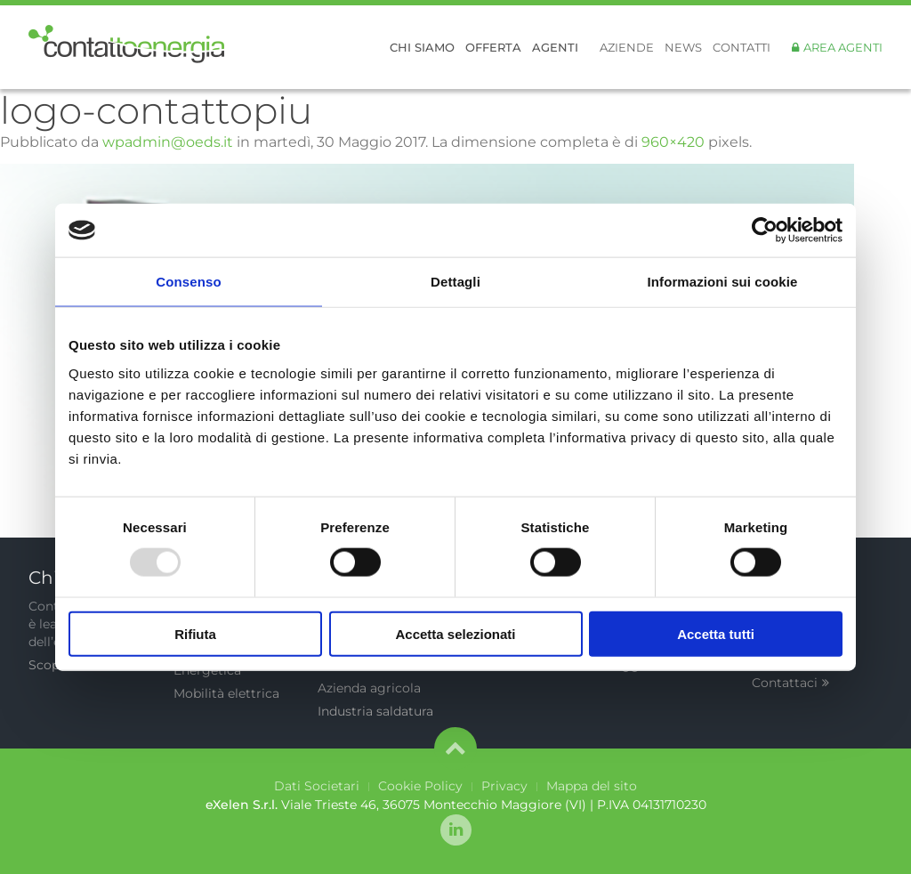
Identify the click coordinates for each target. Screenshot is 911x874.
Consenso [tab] (188, 281)
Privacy (504, 786)
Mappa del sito (591, 786)
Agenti (555, 47)
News (683, 47)
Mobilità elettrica (226, 693)
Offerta (493, 47)
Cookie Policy (420, 786)
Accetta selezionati (455, 633)
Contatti (741, 47)
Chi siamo (422, 47)
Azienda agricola (369, 688)
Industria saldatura (375, 711)
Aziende (627, 47)
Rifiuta (195, 633)
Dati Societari (316, 786)
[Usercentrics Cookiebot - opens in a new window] (764, 230)
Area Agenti (843, 47)
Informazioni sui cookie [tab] (723, 281)
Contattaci (790, 683)
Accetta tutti (715, 633)
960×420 (673, 142)
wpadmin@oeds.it (167, 142)
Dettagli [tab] (455, 281)
